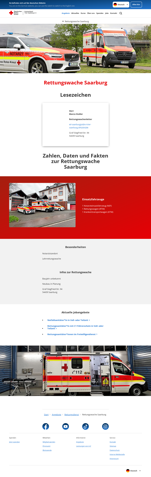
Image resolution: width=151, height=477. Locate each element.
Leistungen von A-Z (83, 446)
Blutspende (47, 450)
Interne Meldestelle (117, 454)
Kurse (83, 13)
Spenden (99, 13)
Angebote (66, 13)
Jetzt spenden (14, 442)
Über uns (91, 13)
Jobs (107, 13)
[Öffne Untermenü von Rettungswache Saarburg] (75, 20)
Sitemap (113, 446)
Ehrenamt (46, 446)
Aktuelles (75, 13)
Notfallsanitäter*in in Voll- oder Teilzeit (68, 320)
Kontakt (113, 13)
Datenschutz (115, 450)
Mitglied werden (49, 442)
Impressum (114, 458)
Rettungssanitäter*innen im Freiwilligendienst (72, 334)
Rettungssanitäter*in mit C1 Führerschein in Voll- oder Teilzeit (76, 327)
